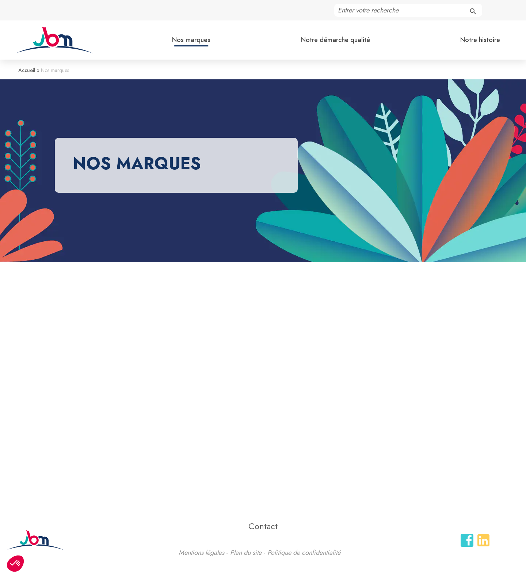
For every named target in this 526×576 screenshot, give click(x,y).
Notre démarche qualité (335, 40)
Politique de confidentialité (303, 552)
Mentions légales (201, 552)
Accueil (26, 70)
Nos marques (191, 40)
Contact (263, 526)
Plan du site (246, 552)
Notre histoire (480, 40)
